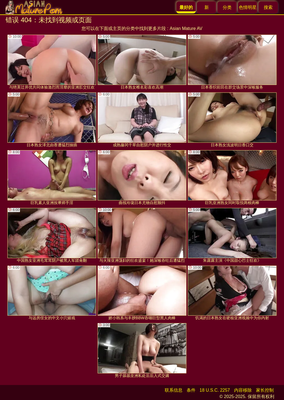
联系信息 (173, 390)
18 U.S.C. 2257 (215, 390)
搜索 (268, 7)
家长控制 (265, 390)
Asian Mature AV (186, 28)
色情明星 (248, 7)
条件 (191, 390)
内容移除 (243, 390)
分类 (227, 7)
